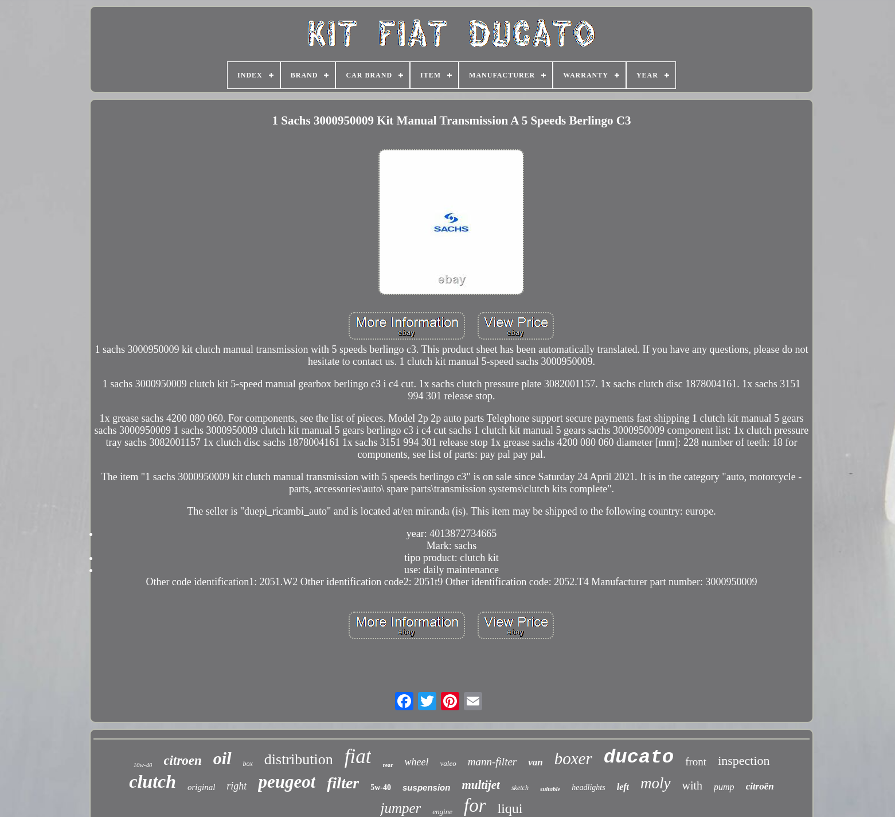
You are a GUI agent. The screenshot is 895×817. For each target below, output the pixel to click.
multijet (481, 785)
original (201, 787)
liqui (509, 808)
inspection (743, 760)
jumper (400, 808)
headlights (588, 787)
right (236, 786)
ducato (639, 757)
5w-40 (380, 787)
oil (222, 758)
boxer (573, 758)
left (623, 787)
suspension (426, 787)
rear (387, 765)
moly (655, 783)
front (695, 762)
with (692, 785)
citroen (182, 760)
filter (343, 783)
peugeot (286, 782)
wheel (417, 762)
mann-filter (492, 762)
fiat (358, 756)
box (248, 764)
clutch (152, 781)
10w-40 (142, 764)
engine (442, 811)
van (535, 762)
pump (724, 787)
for (475, 805)
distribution (298, 759)
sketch (520, 788)
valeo (448, 763)
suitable (550, 788)
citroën (760, 786)
